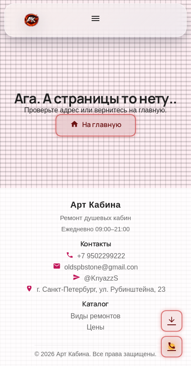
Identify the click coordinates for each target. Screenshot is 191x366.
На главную (95, 125)
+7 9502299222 (101, 256)
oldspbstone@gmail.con (101, 267)
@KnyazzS (101, 278)
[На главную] (31, 20)
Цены (95, 327)
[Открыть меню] (95, 20)
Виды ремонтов (95, 316)
